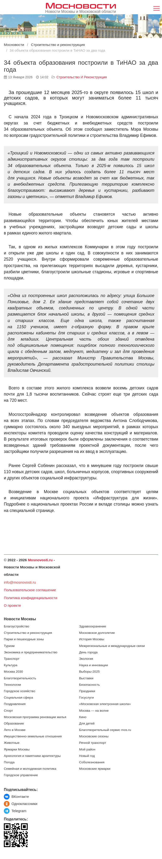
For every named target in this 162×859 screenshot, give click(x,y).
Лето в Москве (15, 730)
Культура (10, 665)
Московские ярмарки (94, 768)
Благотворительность (20, 678)
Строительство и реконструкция (81, 77)
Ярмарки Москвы (17, 749)
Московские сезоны (94, 736)
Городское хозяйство (19, 691)
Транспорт (11, 658)
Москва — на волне (94, 710)
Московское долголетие (97, 633)
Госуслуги (86, 697)
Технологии (12, 684)
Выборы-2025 (89, 671)
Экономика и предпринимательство (30, 652)
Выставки (86, 678)
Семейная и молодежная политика (30, 768)
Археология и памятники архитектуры (32, 756)
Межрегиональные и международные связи (112, 646)
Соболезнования (92, 762)
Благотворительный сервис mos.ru (105, 730)
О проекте (12, 605)
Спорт (8, 710)
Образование (14, 723)
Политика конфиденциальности (30, 598)
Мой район (87, 749)
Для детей (87, 723)
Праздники (87, 691)
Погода (9, 762)
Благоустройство (16, 626)
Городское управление (21, 775)
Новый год (87, 756)
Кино (83, 717)
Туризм (9, 646)
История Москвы (91, 639)
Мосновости (80, 5)
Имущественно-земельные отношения (33, 736)
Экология (86, 658)
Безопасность (89, 684)
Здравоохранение (92, 626)
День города (88, 652)
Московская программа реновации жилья (35, 717)
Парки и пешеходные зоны (24, 639)
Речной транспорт (92, 743)
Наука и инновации (93, 665)
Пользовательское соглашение (30, 590)
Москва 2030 (13, 671)
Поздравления (15, 704)
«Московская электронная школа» (105, 704)
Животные (12, 743)
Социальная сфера (18, 697)
